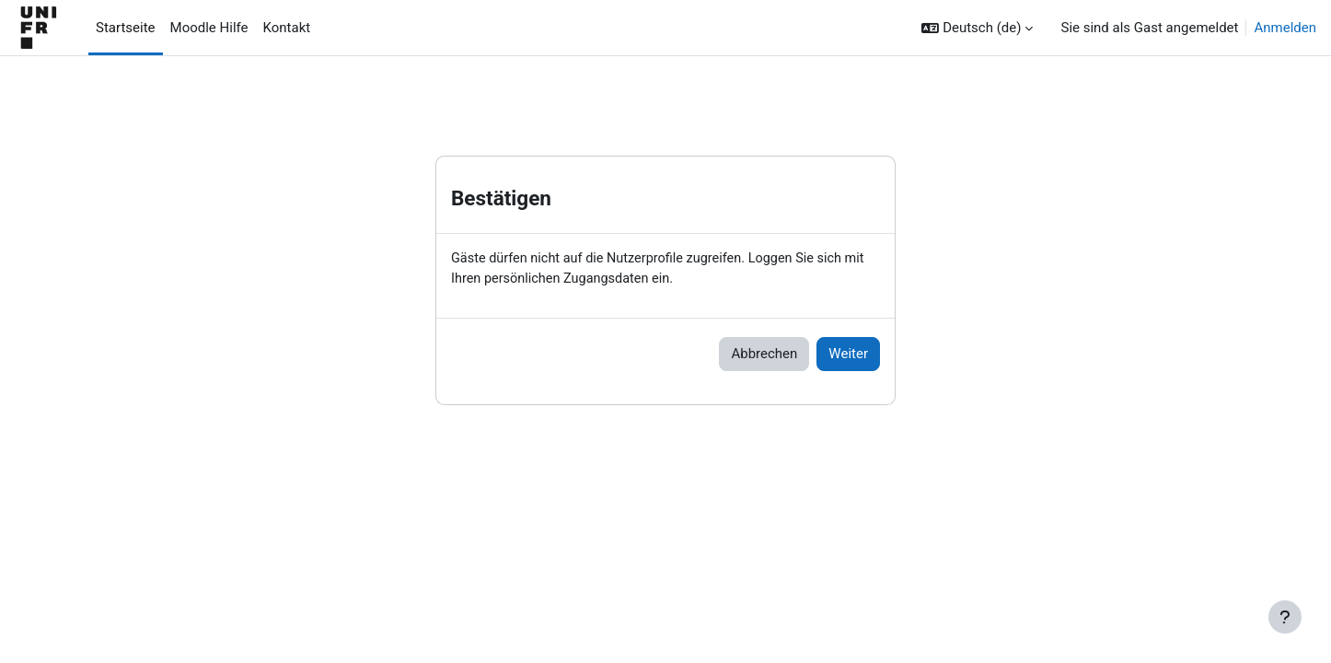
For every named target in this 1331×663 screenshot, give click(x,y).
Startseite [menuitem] (126, 27)
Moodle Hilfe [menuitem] (209, 27)
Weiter (848, 355)
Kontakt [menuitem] (287, 27)
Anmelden (1285, 27)
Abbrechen (764, 355)
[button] (977, 28)
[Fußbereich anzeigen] (1285, 617)
